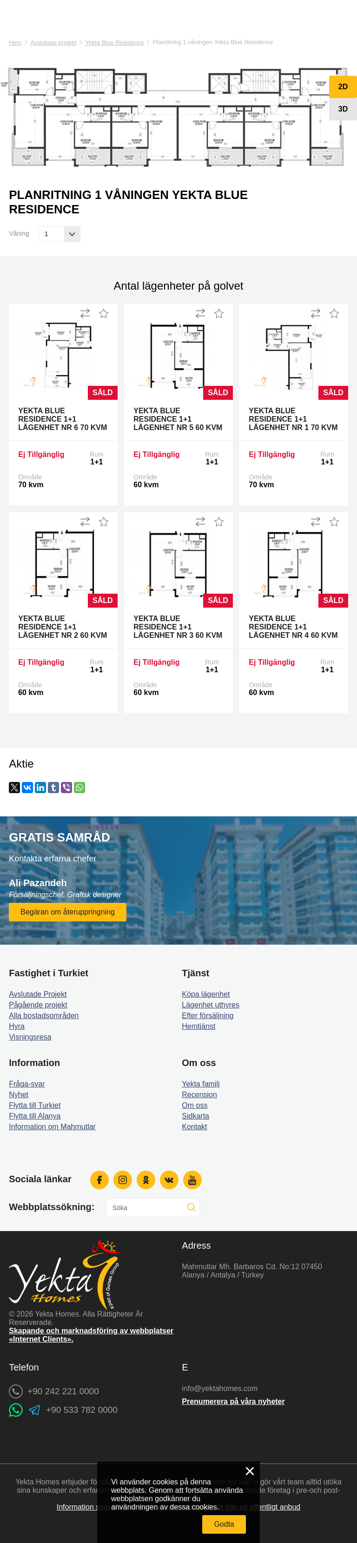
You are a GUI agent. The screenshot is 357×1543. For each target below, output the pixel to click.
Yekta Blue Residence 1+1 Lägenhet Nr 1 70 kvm (293, 419)
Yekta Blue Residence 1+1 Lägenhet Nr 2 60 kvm (62, 627)
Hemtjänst (198, 1026)
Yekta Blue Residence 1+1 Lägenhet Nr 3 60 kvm (177, 627)
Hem (15, 42)
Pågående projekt (38, 1005)
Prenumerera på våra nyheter (233, 1401)
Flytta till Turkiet (34, 1105)
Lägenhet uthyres (210, 1005)
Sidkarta (195, 1116)
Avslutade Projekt (37, 994)
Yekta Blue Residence (114, 42)
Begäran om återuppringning (67, 912)
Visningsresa (30, 1037)
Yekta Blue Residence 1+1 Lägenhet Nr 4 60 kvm (293, 627)
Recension (199, 1095)
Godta (224, 1524)
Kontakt (194, 1127)
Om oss (194, 1105)
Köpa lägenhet (206, 994)
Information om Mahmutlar (52, 1127)
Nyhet (18, 1095)
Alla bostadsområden (44, 1016)
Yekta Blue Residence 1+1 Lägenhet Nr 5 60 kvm (177, 419)
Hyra (17, 1026)
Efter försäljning (207, 1016)
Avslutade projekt (53, 42)
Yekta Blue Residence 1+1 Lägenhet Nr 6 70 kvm (62, 419)
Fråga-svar (27, 1084)
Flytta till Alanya (34, 1116)
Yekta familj (200, 1084)
